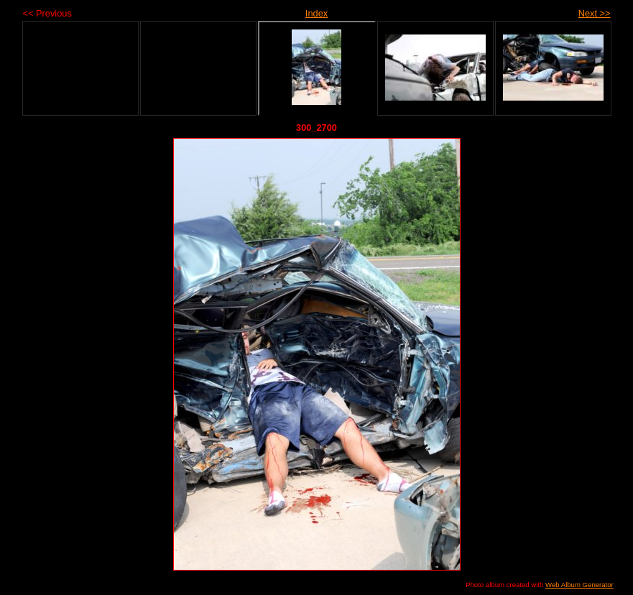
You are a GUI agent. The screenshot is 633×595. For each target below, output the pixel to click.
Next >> (594, 13)
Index (316, 13)
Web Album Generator (579, 585)
